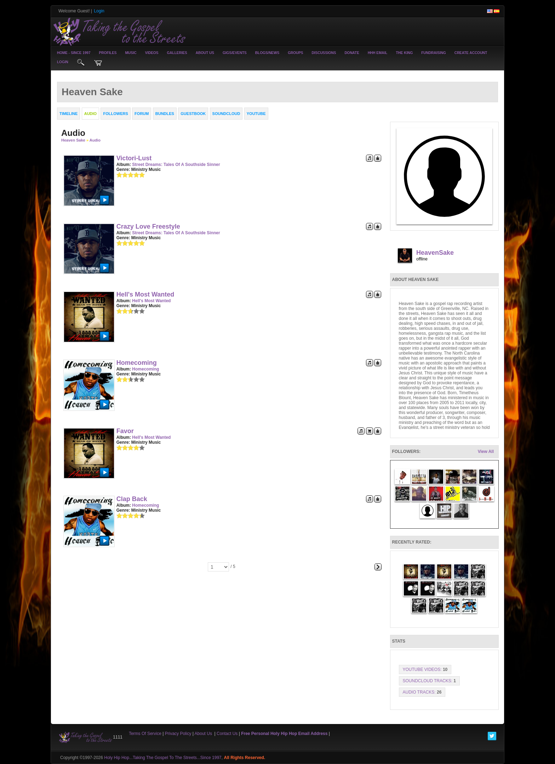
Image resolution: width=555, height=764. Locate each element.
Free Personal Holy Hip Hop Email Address (284, 733)
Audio (95, 140)
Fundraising (433, 53)
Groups (295, 53)
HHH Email (378, 53)
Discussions (323, 53)
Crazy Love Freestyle (148, 226)
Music (131, 53)
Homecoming (136, 362)
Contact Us (227, 733)
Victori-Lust (134, 158)
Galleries (177, 53)
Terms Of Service (145, 733)
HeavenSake (435, 252)
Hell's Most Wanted (145, 294)
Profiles (107, 53)
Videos (152, 53)
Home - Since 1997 (73, 53)
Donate (351, 53)
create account (470, 53)
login (62, 62)
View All (486, 451)
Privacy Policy (178, 733)
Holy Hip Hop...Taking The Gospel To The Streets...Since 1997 (163, 757)
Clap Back (131, 498)
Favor (125, 431)
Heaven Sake (73, 140)
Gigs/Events (235, 53)
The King (404, 53)
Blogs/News (267, 53)
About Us (205, 53)
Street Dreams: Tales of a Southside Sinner (176, 164)
